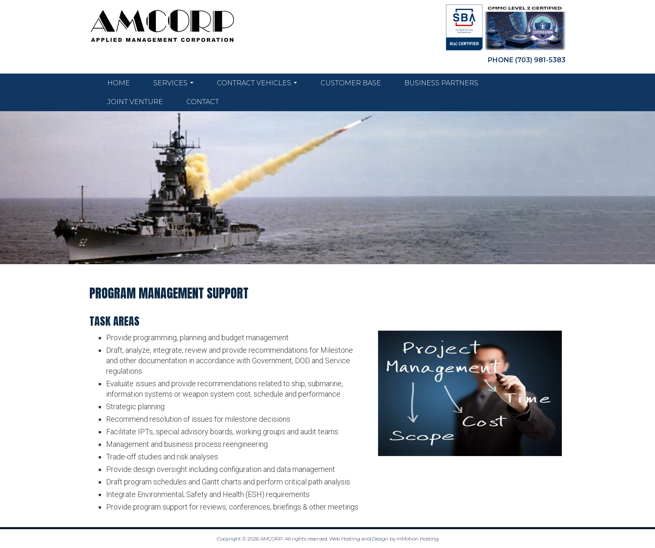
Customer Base (350, 83)
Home (118, 83)
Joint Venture (135, 102)
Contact (202, 102)
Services (173, 85)
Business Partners (441, 83)
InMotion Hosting (418, 538)
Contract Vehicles (257, 85)
